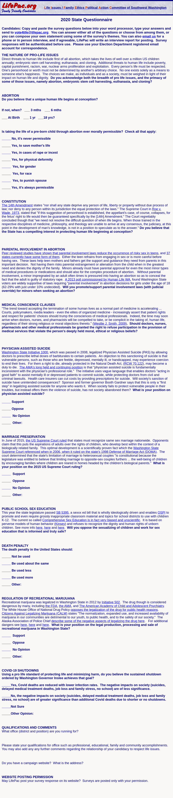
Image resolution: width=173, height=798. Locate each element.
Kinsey (60, 524)
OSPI (161, 512)
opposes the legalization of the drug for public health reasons (114, 610)
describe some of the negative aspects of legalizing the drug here (97, 621)
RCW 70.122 (133, 363)
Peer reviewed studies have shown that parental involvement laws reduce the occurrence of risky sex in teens (80, 253)
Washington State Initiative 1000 (25, 352)
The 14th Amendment (17, 205)
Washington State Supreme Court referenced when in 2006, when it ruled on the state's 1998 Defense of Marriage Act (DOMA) (80, 450)
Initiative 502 (111, 602)
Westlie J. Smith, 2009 (110, 323)
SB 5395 (62, 512)
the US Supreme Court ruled (46, 440)
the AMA (65, 606)
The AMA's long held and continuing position (51, 367)
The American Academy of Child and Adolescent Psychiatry (121, 606)
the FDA (51, 606)
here (39, 527)
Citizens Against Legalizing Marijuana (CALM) (34, 613)
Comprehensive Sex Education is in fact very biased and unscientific (91, 520)
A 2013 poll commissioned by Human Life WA (97, 279)
